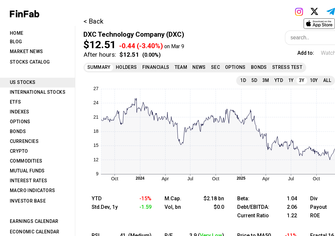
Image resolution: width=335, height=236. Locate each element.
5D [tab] (254, 80)
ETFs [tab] (15, 102)
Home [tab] (17, 33)
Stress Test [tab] (287, 67)
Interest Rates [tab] (28, 180)
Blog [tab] (16, 41)
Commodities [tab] (26, 161)
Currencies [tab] (24, 141)
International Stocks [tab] (37, 92)
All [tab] (327, 80)
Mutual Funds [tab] (27, 170)
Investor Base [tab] (28, 201)
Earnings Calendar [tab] (34, 221)
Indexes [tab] (19, 111)
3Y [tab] (302, 80)
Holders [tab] (126, 67)
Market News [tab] (26, 51)
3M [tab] (265, 80)
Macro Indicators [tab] (32, 190)
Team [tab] (181, 67)
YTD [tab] (278, 80)
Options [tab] (20, 121)
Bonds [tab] (18, 131)
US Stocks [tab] (23, 82)
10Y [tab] (314, 80)
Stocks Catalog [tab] (30, 62)
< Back (93, 21)
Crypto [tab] (19, 151)
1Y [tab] (291, 80)
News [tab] (199, 67)
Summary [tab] (99, 67)
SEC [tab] (215, 67)
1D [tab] (243, 80)
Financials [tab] (155, 67)
